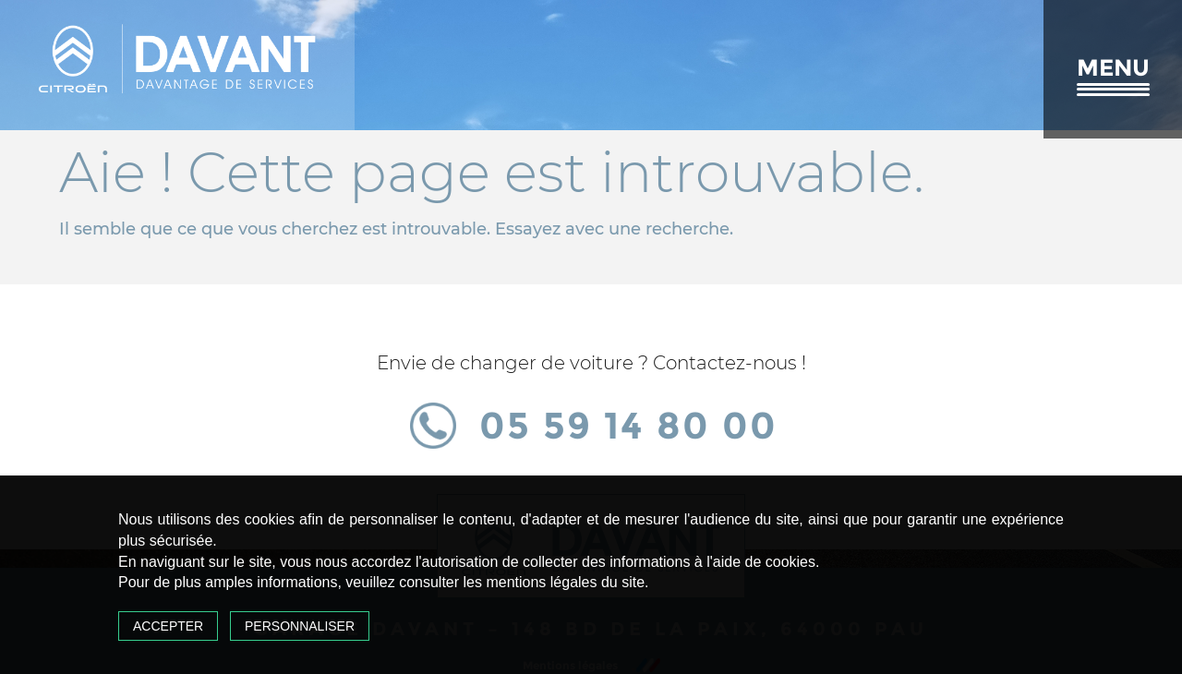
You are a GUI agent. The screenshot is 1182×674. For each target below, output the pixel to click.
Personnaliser (300, 626)
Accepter (168, 626)
